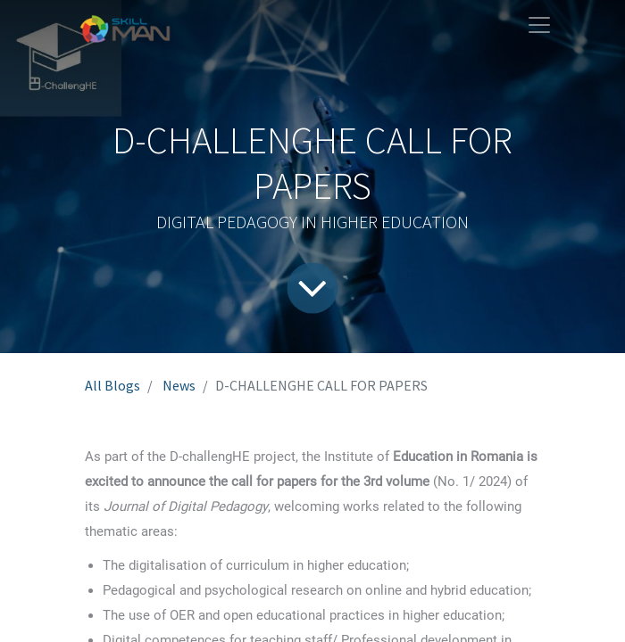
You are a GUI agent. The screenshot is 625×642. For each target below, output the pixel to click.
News (179, 385)
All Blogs (112, 385)
